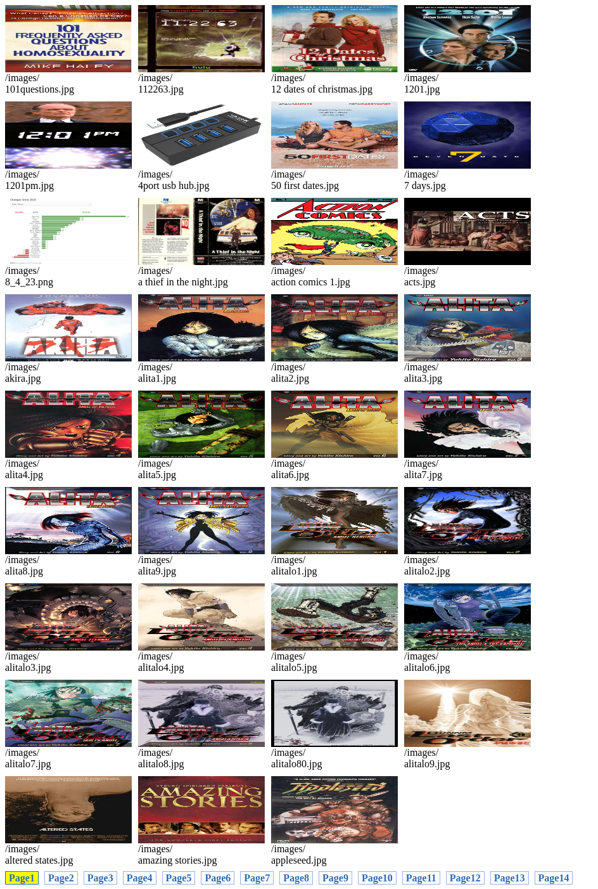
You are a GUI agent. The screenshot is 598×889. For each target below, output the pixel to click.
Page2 (61, 878)
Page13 (509, 878)
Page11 (421, 878)
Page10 (377, 878)
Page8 (296, 878)
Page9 (335, 878)
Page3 (100, 878)
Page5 (179, 878)
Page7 (257, 878)
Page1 (22, 878)
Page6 (218, 878)
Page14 (553, 878)
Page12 (465, 878)
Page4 (140, 878)
